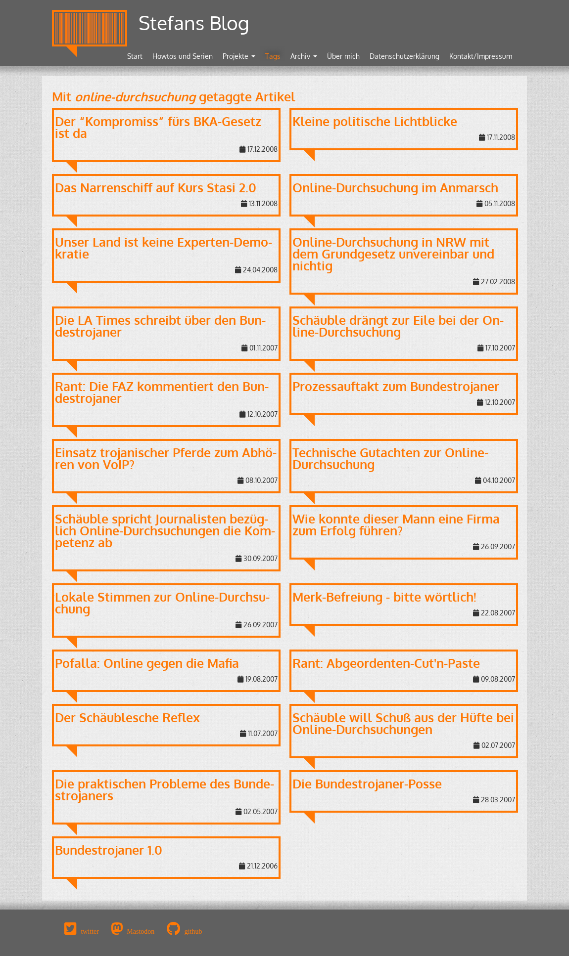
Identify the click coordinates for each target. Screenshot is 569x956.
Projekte (239, 56)
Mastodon (140, 931)
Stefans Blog (194, 22)
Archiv (303, 56)
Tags (273, 56)
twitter (90, 931)
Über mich (343, 56)
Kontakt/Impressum (480, 56)
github (193, 931)
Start (134, 56)
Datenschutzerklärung (404, 56)
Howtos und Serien (182, 56)
